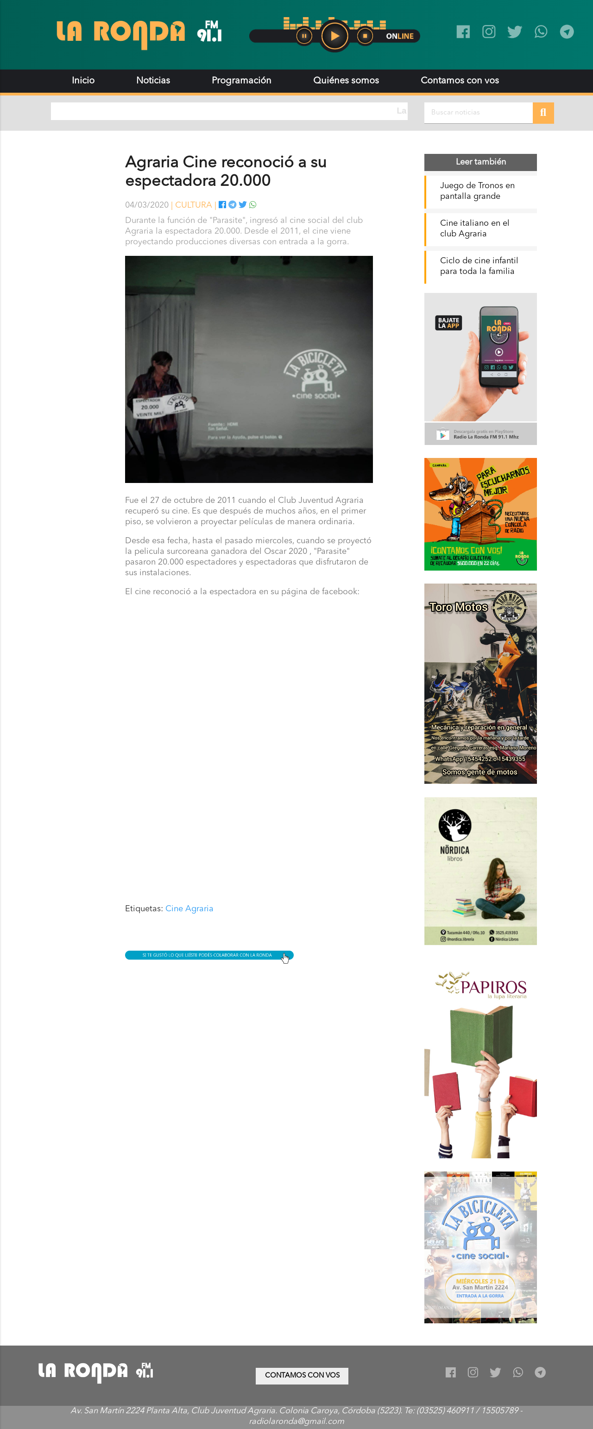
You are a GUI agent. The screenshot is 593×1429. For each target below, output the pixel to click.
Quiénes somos (346, 81)
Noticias (153, 81)
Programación (241, 81)
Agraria (199, 909)
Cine (174, 909)
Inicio (83, 81)
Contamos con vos (460, 81)
